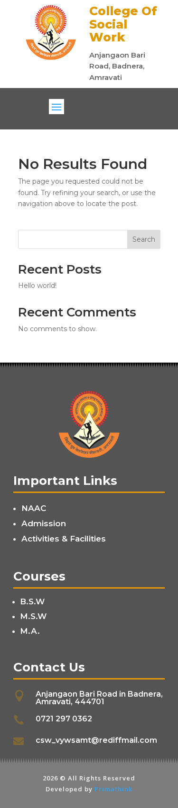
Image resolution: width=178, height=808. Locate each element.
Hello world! (37, 285)
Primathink (113, 789)
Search (143, 239)
